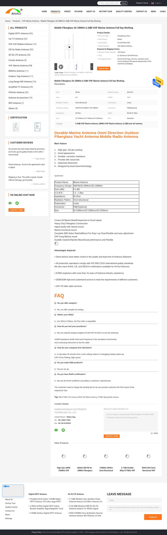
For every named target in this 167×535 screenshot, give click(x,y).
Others (11, 108)
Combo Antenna (15, 60)
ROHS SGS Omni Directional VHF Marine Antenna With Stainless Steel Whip (148, 469)
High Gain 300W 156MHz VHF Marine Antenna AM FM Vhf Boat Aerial (63, 469)
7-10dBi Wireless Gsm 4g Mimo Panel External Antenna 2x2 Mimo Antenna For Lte (85, 500)
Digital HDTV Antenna (18, 33)
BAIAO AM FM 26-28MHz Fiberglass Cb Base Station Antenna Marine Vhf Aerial (84, 469)
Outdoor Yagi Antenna (18, 76)
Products (55, 11)
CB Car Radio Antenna (18, 49)
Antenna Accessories (18, 97)
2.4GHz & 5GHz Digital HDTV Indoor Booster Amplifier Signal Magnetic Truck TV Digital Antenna (46, 507)
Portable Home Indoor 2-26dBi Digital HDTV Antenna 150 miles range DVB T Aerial (45, 500)
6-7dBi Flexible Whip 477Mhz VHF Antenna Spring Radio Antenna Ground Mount (127, 469)
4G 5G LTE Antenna (17, 55)
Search (123, 3)
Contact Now (104, 68)
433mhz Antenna (16, 92)
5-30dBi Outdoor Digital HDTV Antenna (46, 513)
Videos (67, 11)
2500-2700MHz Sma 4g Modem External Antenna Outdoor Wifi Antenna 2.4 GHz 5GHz (85, 515)
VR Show (78, 11)
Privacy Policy (36, 532)
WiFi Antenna (14, 103)
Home (44, 11)
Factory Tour (105, 11)
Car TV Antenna (15, 39)
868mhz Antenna (16, 71)
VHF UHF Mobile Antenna (20, 44)
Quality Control (124, 11)
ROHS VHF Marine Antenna (87, 397)
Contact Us (141, 11)
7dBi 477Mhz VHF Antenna (67, 397)
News (153, 11)
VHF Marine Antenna (30, 21)
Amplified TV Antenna (18, 87)
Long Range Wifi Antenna (20, 81)
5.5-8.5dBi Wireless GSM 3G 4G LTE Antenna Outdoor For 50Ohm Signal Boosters (83, 507)
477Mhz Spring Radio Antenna (108, 397)
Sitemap (8, 518)
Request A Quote (142, 3)
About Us (90, 11)
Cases (163, 11)
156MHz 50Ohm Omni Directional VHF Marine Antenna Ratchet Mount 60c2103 (106, 469)
